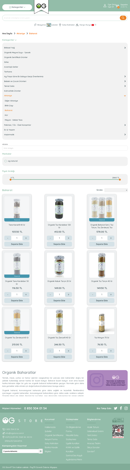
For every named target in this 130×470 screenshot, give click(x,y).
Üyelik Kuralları (72, 443)
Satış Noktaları (51, 443)
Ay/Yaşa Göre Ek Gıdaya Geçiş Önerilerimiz (65, 76)
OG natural (13, 161)
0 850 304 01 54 (35, 408)
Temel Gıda (65, 86)
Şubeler (48, 431)
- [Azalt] (7, 238)
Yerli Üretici (92, 435)
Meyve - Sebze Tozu (14, 120)
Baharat (33, 33)
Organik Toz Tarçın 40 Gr (102, 281)
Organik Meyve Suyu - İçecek (17, 52)
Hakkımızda (50, 427)
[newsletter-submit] (41, 451)
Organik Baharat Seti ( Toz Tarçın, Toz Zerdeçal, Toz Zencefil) (101, 226)
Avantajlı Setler (11, 67)
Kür (6, 115)
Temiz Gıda (92, 439)
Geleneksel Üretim (95, 431)
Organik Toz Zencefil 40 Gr (59, 337)
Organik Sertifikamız (54, 435)
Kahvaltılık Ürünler (12, 91)
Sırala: (100, 190)
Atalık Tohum (93, 427)
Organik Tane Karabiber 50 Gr (17, 282)
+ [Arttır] (26, 238)
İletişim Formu (51, 439)
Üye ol (111, 7)
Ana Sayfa (7, 33)
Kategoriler (17, 7)
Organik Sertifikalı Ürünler (16, 57)
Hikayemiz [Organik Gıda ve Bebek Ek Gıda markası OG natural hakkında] (40, 25)
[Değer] (17, 238)
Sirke (6, 62)
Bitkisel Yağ (65, 47)
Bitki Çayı (9, 105)
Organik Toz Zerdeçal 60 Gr (17, 337)
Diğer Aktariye (11, 101)
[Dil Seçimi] (94, 25)
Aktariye (21, 33)
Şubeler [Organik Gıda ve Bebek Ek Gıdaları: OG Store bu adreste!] (52, 25)
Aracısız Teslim (93, 443)
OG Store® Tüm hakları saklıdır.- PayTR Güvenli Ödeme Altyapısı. (29, 467)
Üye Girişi (112, 4)
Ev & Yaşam (9, 130)
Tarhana (8, 71)
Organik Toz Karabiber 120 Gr (59, 226)
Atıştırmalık (65, 134)
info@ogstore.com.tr (14, 433)
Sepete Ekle (17, 244)
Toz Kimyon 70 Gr (101, 337)
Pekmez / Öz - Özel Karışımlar (65, 125)
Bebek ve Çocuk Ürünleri (65, 81)
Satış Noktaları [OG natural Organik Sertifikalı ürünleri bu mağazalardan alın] (67, 25)
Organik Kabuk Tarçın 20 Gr (59, 281)
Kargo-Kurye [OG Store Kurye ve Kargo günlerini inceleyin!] (83, 25)
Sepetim (124, 6)
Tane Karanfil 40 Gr (17, 225)
